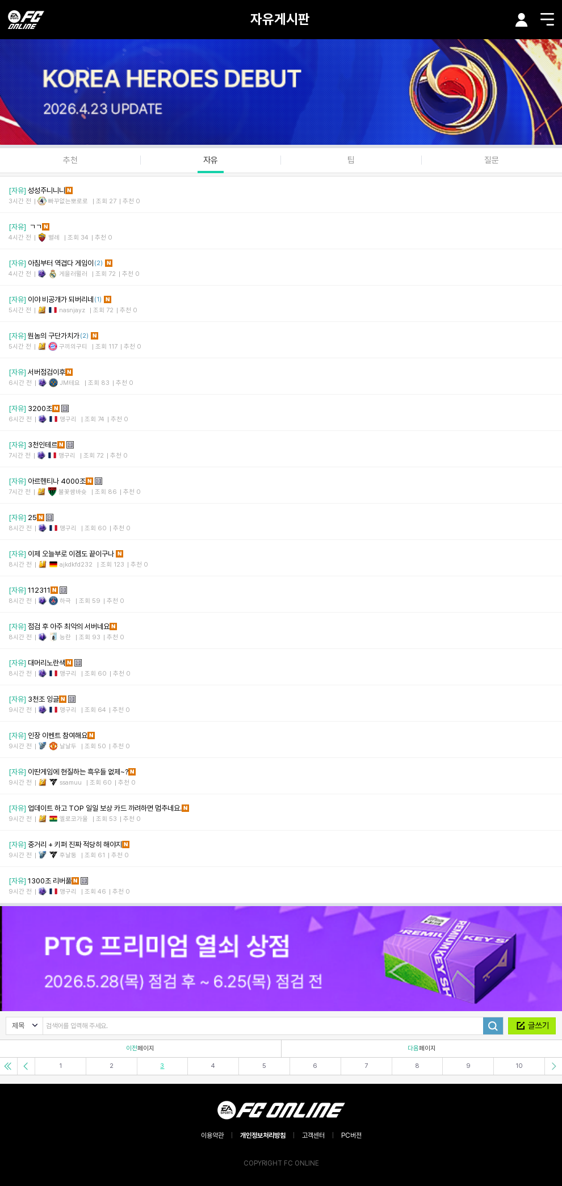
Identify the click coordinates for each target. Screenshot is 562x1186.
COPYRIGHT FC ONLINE (281, 1163)
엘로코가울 (74, 819)
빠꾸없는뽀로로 (68, 201)
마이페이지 (521, 20)
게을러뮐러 (73, 274)
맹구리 (68, 419)
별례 (54, 237)
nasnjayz (72, 310)
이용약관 (212, 1135)
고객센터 (313, 1135)
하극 (65, 601)
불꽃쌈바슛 (72, 492)
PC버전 (351, 1135)
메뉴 (547, 19)
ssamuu (71, 782)
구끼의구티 (73, 346)
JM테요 (70, 383)
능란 (65, 637)
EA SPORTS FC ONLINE (26, 19)
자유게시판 (280, 19)
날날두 (68, 746)
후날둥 (68, 855)
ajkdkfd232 (76, 564)
